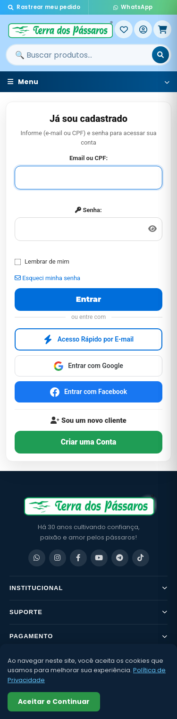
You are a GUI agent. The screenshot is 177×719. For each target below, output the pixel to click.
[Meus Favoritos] (124, 29)
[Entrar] (143, 29)
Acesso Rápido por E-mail (88, 339)
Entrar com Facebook (88, 392)
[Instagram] (57, 557)
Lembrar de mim (42, 261)
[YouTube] (99, 557)
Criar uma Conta (88, 441)
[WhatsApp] (36, 557)
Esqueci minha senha (47, 278)
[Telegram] (119, 557)
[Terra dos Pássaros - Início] (60, 29)
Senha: (88, 210)
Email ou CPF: (88, 158)
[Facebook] (78, 557)
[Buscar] (160, 54)
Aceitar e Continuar (54, 701)
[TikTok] (140, 557)
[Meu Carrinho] (162, 29)
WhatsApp (133, 7)
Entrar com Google (88, 366)
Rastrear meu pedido (44, 7)
